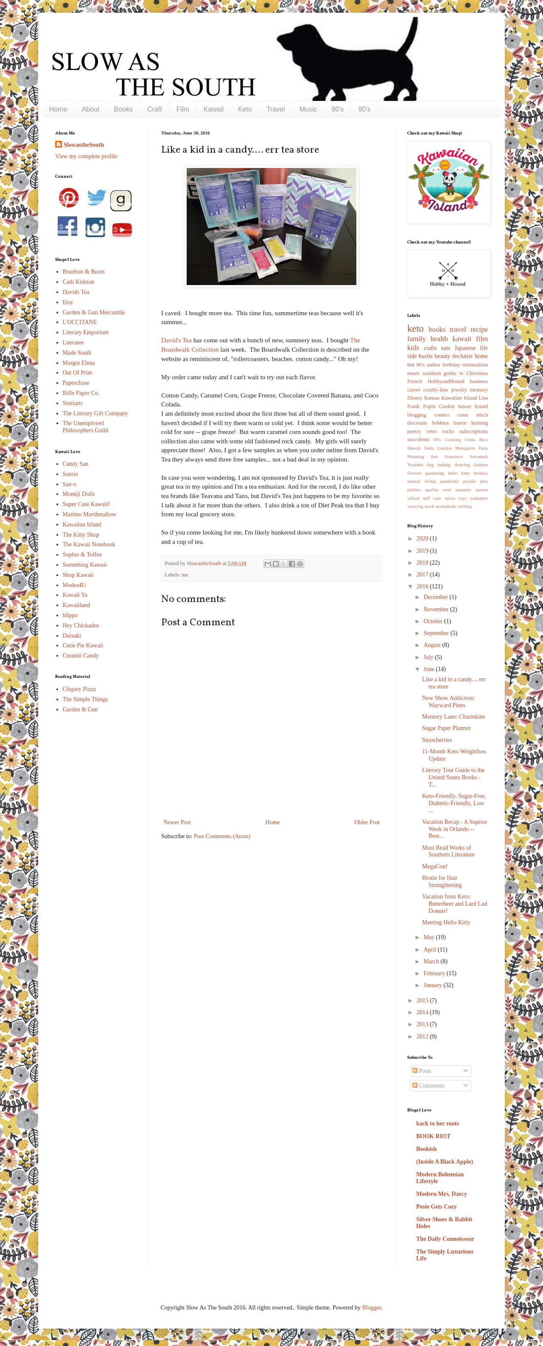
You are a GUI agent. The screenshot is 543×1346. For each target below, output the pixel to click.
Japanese (465, 348)
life (484, 348)
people (469, 481)
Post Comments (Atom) (222, 836)
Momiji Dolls (79, 494)
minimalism (475, 365)
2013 (423, 1024)
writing (465, 506)
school (413, 498)
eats (446, 348)
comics (442, 415)
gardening (434, 473)
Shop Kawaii (78, 575)
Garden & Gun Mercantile (94, 312)
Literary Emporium (86, 332)
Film (182, 109)
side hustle (420, 356)
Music (308, 109)
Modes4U (74, 585)
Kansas (431, 398)
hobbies (440, 423)
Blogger (371, 1307)
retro (432, 431)
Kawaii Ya (75, 595)
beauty (442, 356)
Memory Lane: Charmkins (453, 717)
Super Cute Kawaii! (86, 504)
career (413, 390)
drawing (462, 464)
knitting (479, 423)
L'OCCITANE (80, 322)
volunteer (479, 498)
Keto (245, 109)
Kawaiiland (76, 605)
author (433, 365)
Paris (483, 448)
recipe (479, 329)
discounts (417, 423)
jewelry (459, 390)
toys (463, 498)
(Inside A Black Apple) (444, 1162)
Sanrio (70, 474)
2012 (423, 1036)
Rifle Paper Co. (81, 393)
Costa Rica (476, 439)
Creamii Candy (81, 655)
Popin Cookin (438, 406)
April (430, 949)
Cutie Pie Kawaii (83, 645)
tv (461, 373)
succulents (418, 439)
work (429, 506)
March (431, 961)
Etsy (68, 302)
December (436, 597)
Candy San (76, 464)
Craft (154, 109)
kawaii (461, 339)
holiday (480, 473)
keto (415, 328)
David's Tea (176, 340)
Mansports (465, 448)
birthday (451, 365)
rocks (448, 431)
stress (450, 498)
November (436, 609)
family (416, 339)
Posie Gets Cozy (436, 1206)
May (429, 937)
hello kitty (459, 473)
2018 (423, 563)
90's (364, 109)
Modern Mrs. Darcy (441, 1194)
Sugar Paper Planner (446, 728)
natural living (421, 481)
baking (444, 464)
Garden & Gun (80, 709)
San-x (70, 484)
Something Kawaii (85, 565)
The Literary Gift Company (95, 413)
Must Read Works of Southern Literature (448, 851)
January (433, 985)
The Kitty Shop (81, 535)
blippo (70, 615)
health (439, 339)
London (444, 448)
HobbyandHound (446, 381)
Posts (421, 1071)
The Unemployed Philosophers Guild (86, 427)
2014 (423, 1012)
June (429, 669)
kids (413, 348)
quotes (482, 489)
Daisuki (72, 635)
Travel (275, 109)
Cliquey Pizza (79, 689)
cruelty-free (435, 390)
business (479, 381)
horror (459, 423)
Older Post (367, 822)
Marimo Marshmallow (89, 514)
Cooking (453, 439)
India (429, 448)
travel (458, 329)
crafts (430, 348)
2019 (423, 551)
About (91, 109)
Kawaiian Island (82, 524)
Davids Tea (76, 292)
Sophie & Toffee (82, 554)
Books (123, 109)
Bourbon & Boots (84, 272)
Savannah (479, 456)
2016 (423, 586)
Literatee (73, 342)
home (481, 356)
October (433, 621)
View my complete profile (86, 156)
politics (414, 489)
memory (479, 390)
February (434, 973)
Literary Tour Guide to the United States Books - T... (453, 777)
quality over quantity (448, 489)
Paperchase (76, 383)
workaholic (446, 506)
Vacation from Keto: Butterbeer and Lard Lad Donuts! (454, 903)
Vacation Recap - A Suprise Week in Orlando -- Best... (454, 829)
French (414, 381)
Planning (415, 456)
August (432, 645)
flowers (414, 473)
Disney (415, 398)
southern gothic (440, 373)
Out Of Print (77, 372)
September (436, 633)
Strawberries (437, 740)
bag (430, 464)
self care (432, 498)
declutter (462, 356)
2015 (423, 1000)
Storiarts (73, 403)
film (482, 339)
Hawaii (414, 448)
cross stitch (472, 415)
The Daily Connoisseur (445, 1239)
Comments (428, 1086)
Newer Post (177, 822)
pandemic (449, 481)
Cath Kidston (78, 282)
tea (185, 575)
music (413, 373)
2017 (423, 574)
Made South (77, 353)
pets (484, 481)
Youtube (415, 464)
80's (338, 109)
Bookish (426, 1149)
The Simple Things (85, 699)
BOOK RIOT (433, 1136)
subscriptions (474, 431)
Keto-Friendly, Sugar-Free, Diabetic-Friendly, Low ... (454, 803)
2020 (423, 538)
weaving (415, 506)
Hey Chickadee (81, 625)
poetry (414, 431)
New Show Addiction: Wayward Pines (448, 701)
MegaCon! (435, 866)
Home (58, 109)
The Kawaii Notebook (89, 544)
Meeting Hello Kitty (446, 922)
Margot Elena (79, 363)
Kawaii (214, 109)
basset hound (473, 406)
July (429, 657)
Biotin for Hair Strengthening (442, 881)
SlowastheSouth (84, 145)
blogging (416, 415)
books (436, 329)
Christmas (477, 373)
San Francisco (447, 456)
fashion (481, 464)
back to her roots (437, 1123)
